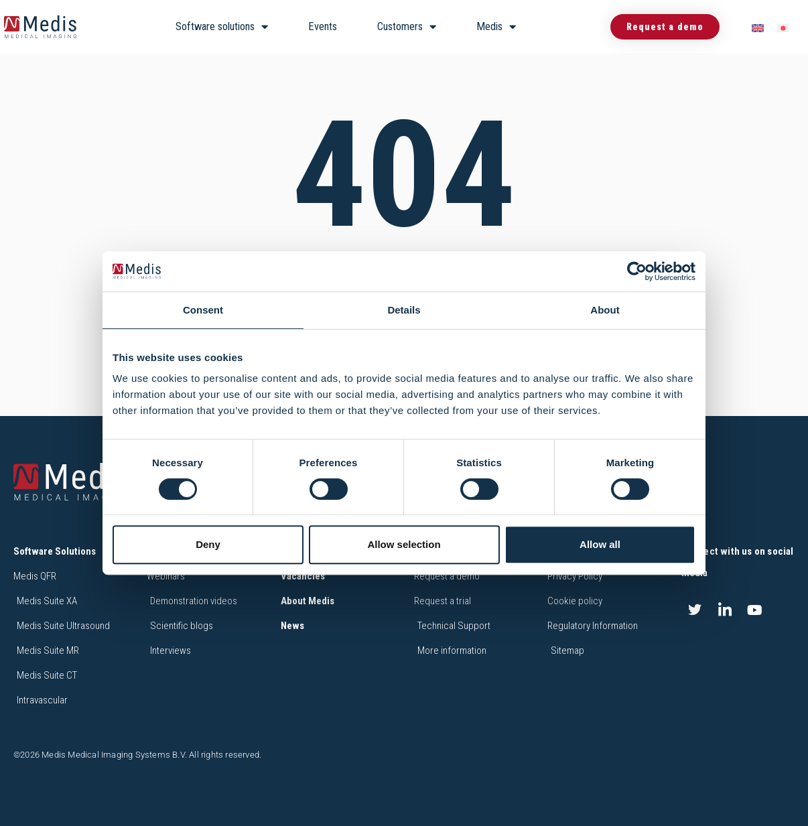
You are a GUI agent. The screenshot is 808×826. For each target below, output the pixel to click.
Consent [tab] (203, 310)
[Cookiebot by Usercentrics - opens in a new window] (636, 271)
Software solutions (222, 27)
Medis (496, 27)
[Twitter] (695, 610)
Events (322, 26)
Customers (406, 27)
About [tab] (604, 310)
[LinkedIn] (725, 610)
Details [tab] (403, 310)
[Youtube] (755, 610)
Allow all (600, 544)
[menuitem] (757, 27)
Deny (208, 544)
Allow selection (403, 544)
